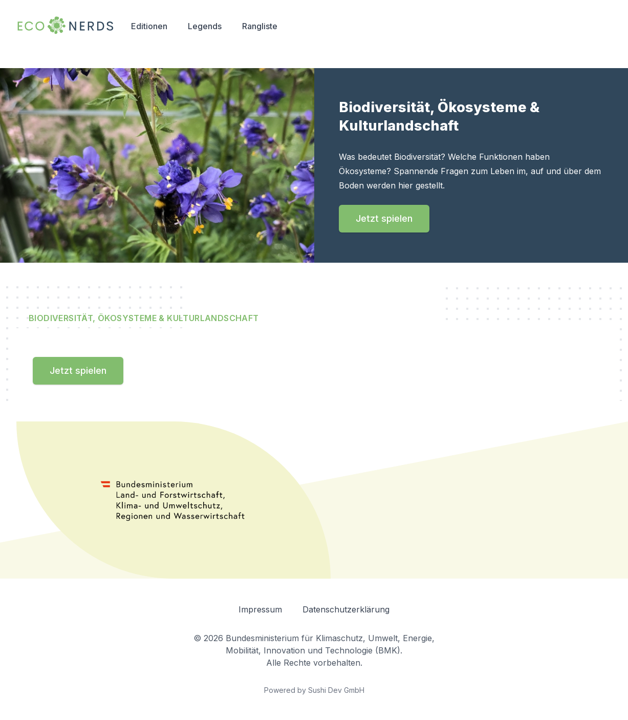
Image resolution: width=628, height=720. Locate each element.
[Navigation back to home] (65, 25)
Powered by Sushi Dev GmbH (314, 690)
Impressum (260, 609)
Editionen (149, 26)
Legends (205, 26)
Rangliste (259, 26)
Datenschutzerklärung (345, 609)
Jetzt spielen (384, 218)
